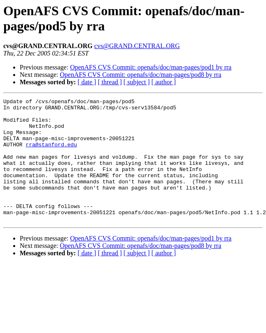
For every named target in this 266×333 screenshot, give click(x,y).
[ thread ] (110, 82)
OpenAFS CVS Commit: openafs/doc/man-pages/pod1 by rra (151, 67)
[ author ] (163, 82)
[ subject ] (137, 82)
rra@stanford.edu (51, 154)
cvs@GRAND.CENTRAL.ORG (137, 45)
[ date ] (87, 82)
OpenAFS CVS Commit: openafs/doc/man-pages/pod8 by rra (140, 74)
